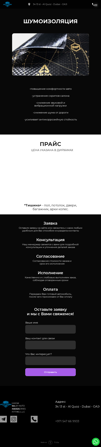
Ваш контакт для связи (40, 338)
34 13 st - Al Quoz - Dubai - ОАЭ (50, 4)
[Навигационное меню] (95, 5)
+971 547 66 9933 (67, 421)
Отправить (50, 372)
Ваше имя (31, 322)
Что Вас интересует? (38, 354)
